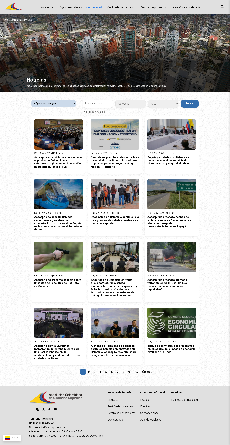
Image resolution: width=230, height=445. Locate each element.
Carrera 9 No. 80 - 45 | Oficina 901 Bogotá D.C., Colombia (70, 435)
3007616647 (46, 423)
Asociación (47, 7)
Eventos (145, 406)
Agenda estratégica (71, 7)
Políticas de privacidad (184, 399)
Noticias (145, 399)
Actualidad (95, 7)
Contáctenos (115, 419)
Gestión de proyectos (154, 7)
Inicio (5, 20)
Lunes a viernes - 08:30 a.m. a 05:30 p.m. (65, 431)
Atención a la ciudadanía (186, 7)
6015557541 (49, 418)
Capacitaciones (149, 413)
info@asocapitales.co (52, 427)
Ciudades (113, 399)
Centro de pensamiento (121, 7)
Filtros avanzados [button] (95, 112)
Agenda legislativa (150, 419)
